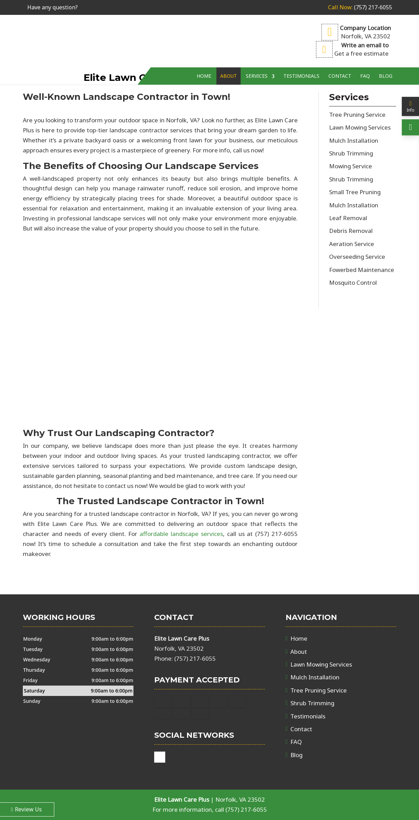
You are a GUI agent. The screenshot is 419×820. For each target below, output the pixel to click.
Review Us (26, 809)
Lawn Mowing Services (321, 664)
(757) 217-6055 (360, 7)
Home (204, 58)
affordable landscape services (181, 534)
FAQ (365, 58)
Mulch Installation (314, 677)
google (159, 757)
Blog (385, 58)
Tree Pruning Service (318, 690)
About (228, 58)
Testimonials (301, 58)
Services (257, 58)
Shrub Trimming (312, 703)
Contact (339, 58)
